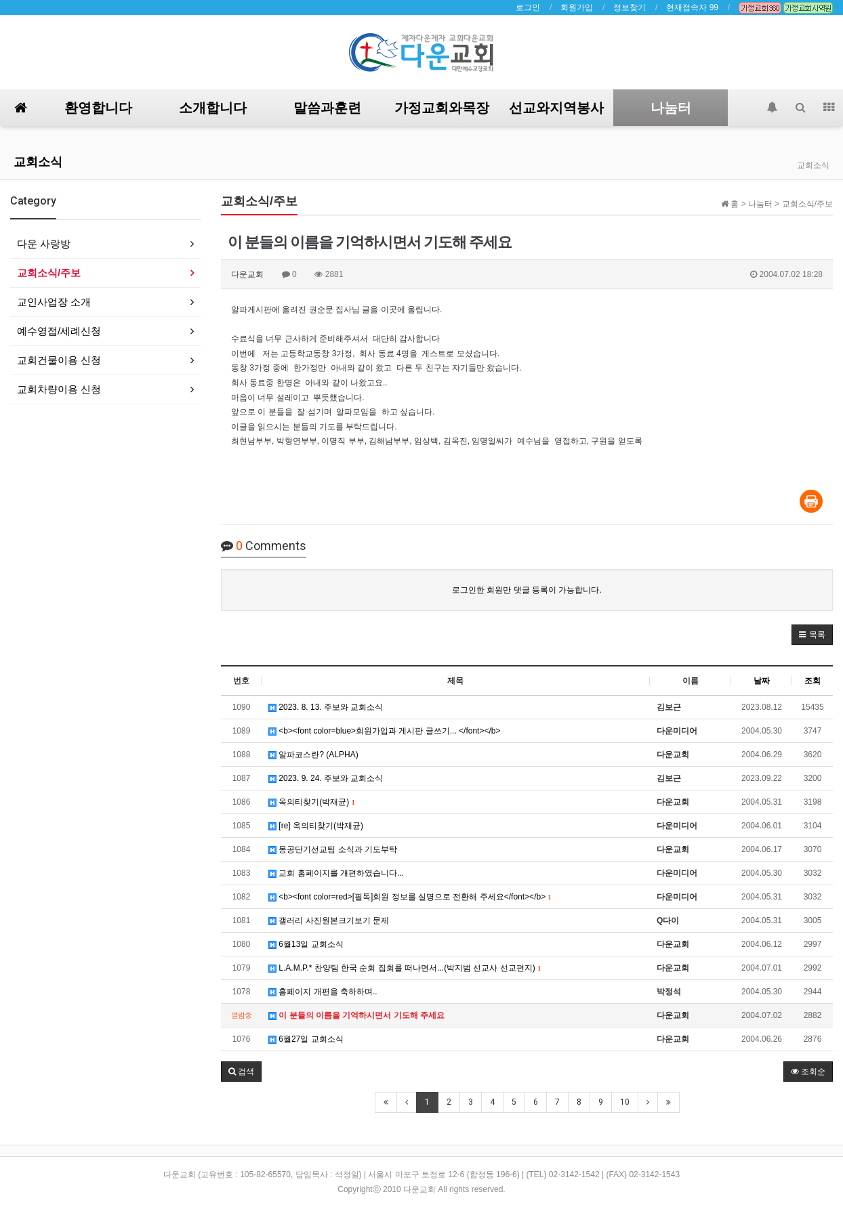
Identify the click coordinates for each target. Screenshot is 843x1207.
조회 (812, 680)
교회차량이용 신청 (59, 389)
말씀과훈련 (327, 108)
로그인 (528, 7)
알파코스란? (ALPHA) (313, 754)
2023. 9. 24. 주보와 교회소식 (325, 778)
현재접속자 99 (692, 7)
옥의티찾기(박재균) (311, 802)
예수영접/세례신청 (59, 331)
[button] (812, 634)
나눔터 (671, 108)
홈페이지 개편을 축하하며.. (322, 991)
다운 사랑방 (43, 243)
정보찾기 (629, 7)
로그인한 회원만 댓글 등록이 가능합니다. (527, 590)
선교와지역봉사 (556, 108)
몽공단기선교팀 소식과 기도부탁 (332, 849)
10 (625, 1102)
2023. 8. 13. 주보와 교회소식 (325, 707)
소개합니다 (213, 108)
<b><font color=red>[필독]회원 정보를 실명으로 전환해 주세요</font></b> (409, 897)
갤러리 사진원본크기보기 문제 (328, 920)
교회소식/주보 (49, 272)
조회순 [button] (808, 1071)
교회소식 (38, 161)
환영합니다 (98, 108)
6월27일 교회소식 (306, 1039)
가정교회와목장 (441, 108)
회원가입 (576, 7)
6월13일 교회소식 (306, 944)
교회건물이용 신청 (59, 360)
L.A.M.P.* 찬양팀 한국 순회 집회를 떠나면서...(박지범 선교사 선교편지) (404, 968)
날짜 (762, 680)
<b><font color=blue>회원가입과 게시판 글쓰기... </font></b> (384, 731)
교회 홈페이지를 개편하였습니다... (336, 873)
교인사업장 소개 (54, 302)
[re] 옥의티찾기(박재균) (315, 825)
